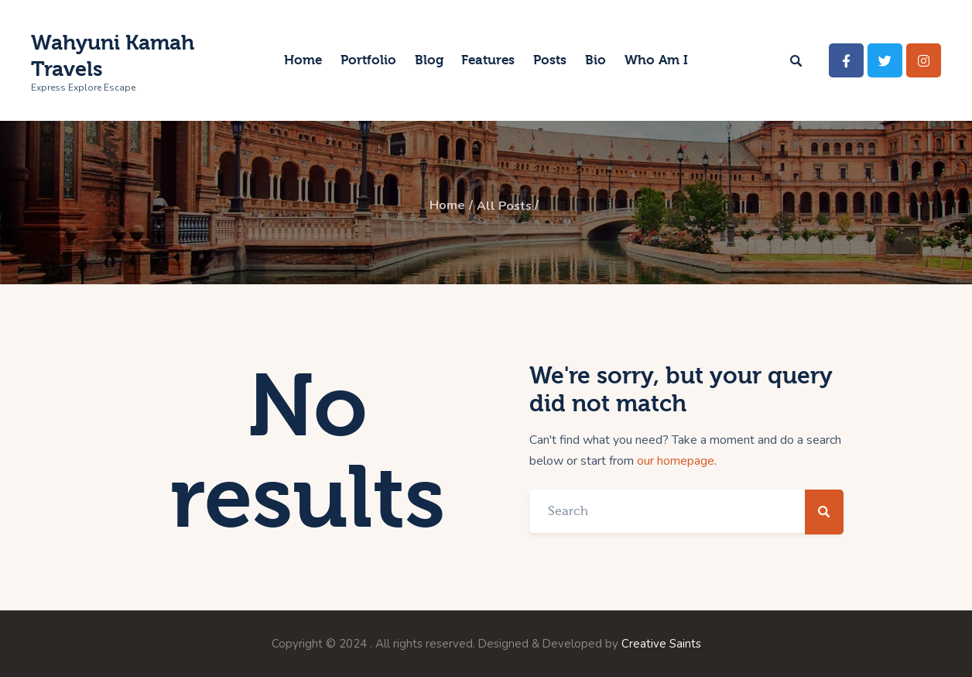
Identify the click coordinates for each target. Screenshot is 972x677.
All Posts (503, 206)
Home (446, 206)
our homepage (675, 460)
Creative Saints (661, 643)
